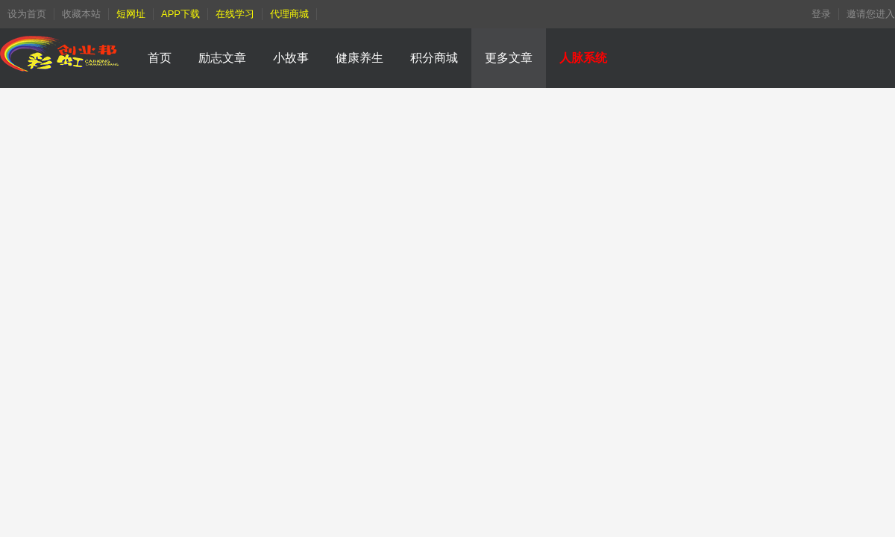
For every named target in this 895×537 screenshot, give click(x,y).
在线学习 (235, 13)
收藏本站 (81, 13)
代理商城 (289, 13)
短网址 (130, 13)
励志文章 (222, 57)
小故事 (291, 57)
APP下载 (180, 13)
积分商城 (434, 57)
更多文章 (509, 57)
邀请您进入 (871, 13)
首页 (160, 57)
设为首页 (26, 13)
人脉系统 (583, 57)
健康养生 (359, 57)
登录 (821, 13)
